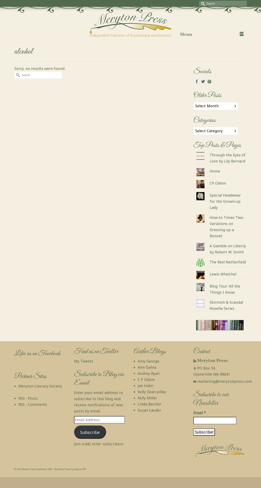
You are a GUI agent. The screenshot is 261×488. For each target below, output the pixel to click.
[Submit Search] (202, 3)
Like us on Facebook (37, 353)
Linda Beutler (149, 404)
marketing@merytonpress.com (222, 381)
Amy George (148, 361)
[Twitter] (203, 81)
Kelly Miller (147, 397)
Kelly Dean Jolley (152, 391)
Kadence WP (80, 469)
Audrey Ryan (148, 373)
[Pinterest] (209, 81)
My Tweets (83, 361)
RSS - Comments (32, 404)
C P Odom (146, 379)
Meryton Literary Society (40, 386)
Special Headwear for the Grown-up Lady (225, 201)
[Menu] (212, 34)
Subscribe (90, 432)
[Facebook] (197, 81)
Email (199, 412)
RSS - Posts (28, 398)
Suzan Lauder (149, 410)
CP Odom (218, 183)
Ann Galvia (147, 367)
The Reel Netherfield (228, 262)
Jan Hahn (145, 385)
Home (215, 171)
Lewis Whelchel (223, 274)
